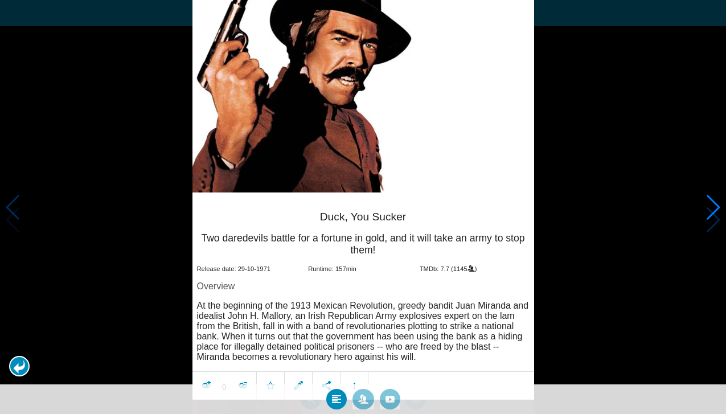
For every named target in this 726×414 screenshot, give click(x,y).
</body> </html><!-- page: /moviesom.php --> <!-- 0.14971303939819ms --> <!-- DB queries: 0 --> (363, 207)
